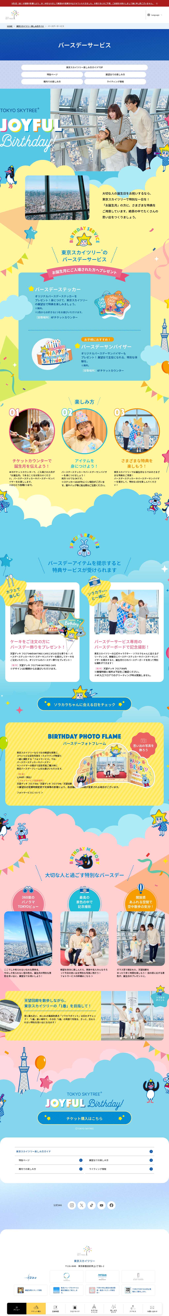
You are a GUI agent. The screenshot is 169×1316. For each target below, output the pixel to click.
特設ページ (51, 1160)
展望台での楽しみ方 (121, 1160)
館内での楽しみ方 (51, 1169)
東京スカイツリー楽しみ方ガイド (84, 1151)
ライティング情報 (121, 1169)
